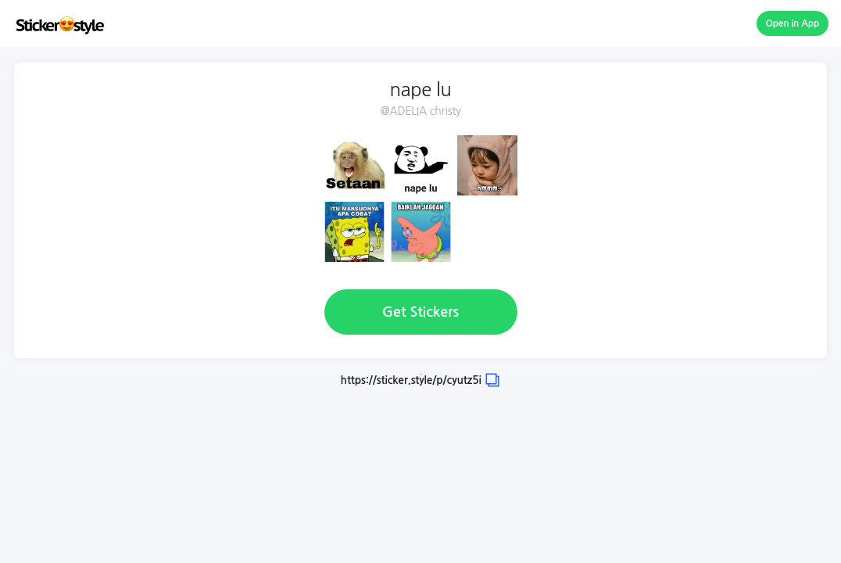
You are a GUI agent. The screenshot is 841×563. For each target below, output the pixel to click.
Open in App (793, 23)
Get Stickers (420, 312)
